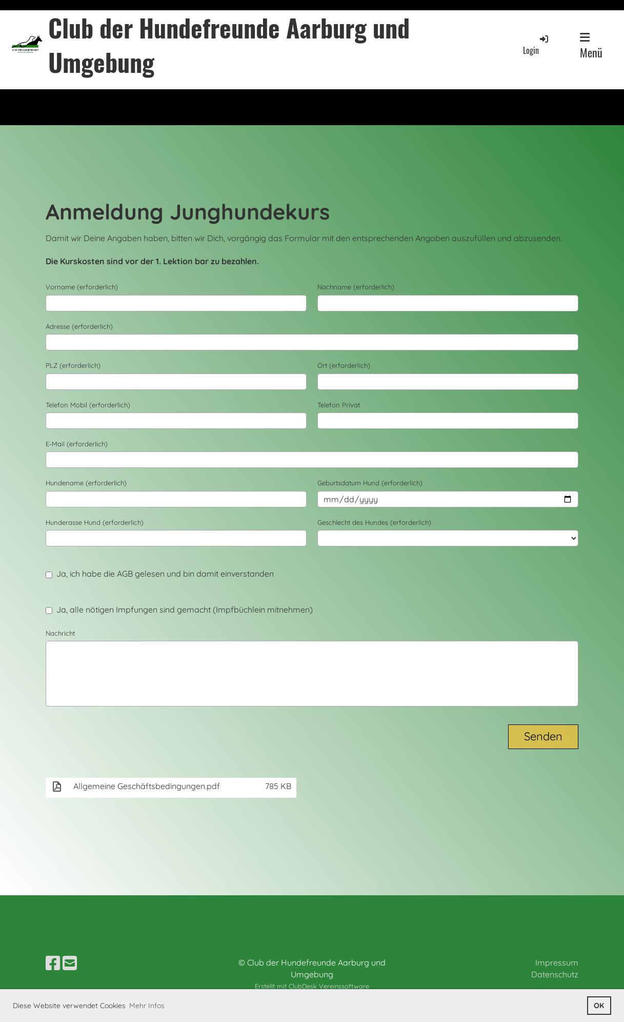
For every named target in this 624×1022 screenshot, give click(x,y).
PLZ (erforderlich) (73, 365)
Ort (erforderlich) (343, 365)
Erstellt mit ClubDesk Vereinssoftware (312, 986)
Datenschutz (554, 974)
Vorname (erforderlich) (82, 287)
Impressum (556, 962)
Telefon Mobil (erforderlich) (88, 405)
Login (536, 44)
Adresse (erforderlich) (79, 326)
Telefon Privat (338, 405)
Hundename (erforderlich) (86, 483)
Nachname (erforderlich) (355, 287)
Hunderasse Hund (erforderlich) (95, 522)
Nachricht (60, 633)
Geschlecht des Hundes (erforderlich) (374, 522)
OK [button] (599, 1005)
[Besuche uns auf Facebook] (53, 963)
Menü (591, 46)
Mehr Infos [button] (147, 1005)
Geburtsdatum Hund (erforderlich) (369, 483)
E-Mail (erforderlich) (77, 444)
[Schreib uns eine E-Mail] (70, 963)
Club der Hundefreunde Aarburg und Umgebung (229, 44)
